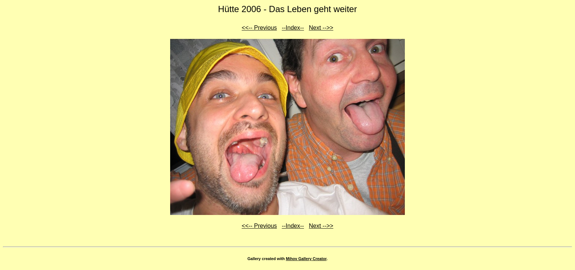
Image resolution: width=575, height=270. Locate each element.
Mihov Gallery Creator (306, 258)
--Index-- (293, 28)
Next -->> (321, 28)
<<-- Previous (259, 28)
